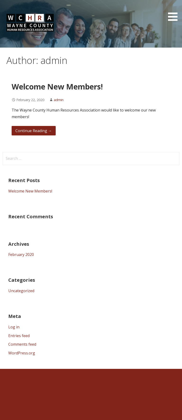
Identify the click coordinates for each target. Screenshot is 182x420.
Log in (13, 327)
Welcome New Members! (57, 86)
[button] (174, 11)
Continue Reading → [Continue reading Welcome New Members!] (33, 130)
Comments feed (22, 344)
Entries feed (19, 335)
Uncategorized (21, 290)
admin (59, 100)
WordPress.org (21, 353)
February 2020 (21, 254)
